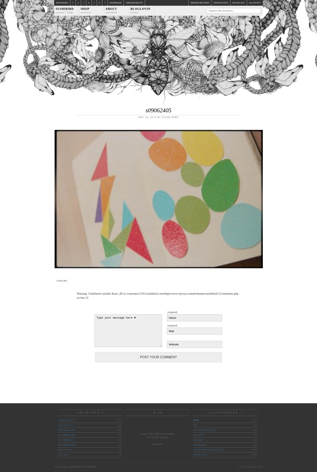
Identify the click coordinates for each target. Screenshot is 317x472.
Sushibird (65, 10)
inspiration (200, 454)
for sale (198, 435)
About (111, 10)
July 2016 (63, 454)
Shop (86, 10)
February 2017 (66, 420)
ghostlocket (220, 3)
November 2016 (66, 435)
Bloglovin (140, 10)
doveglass (239, 3)
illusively (255, 3)
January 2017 (65, 425)
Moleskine (62, 3)
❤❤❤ (196, 420)
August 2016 (65, 449)
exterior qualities (205, 430)
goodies (198, 440)
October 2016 (65, 440)
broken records (200, 3)
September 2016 (67, 445)
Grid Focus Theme (82, 467)
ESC (195, 425)
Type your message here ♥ (128, 330)
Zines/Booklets (134, 3)
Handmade (115, 3)
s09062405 (158, 110)
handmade (199, 445)
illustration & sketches (208, 449)
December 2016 (66, 430)
